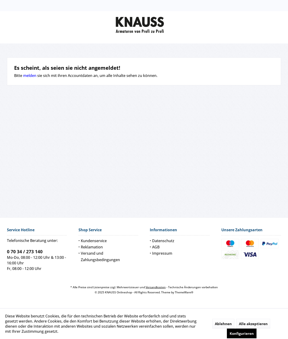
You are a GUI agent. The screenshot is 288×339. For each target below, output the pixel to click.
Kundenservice (94, 240)
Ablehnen (223, 323)
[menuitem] (108, 241)
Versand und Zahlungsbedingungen (100, 256)
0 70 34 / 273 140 (25, 252)
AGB (156, 247)
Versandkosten (156, 287)
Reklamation (92, 247)
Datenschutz (163, 240)
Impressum (162, 253)
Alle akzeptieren (253, 323)
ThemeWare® (184, 292)
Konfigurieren (242, 333)
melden (29, 75)
